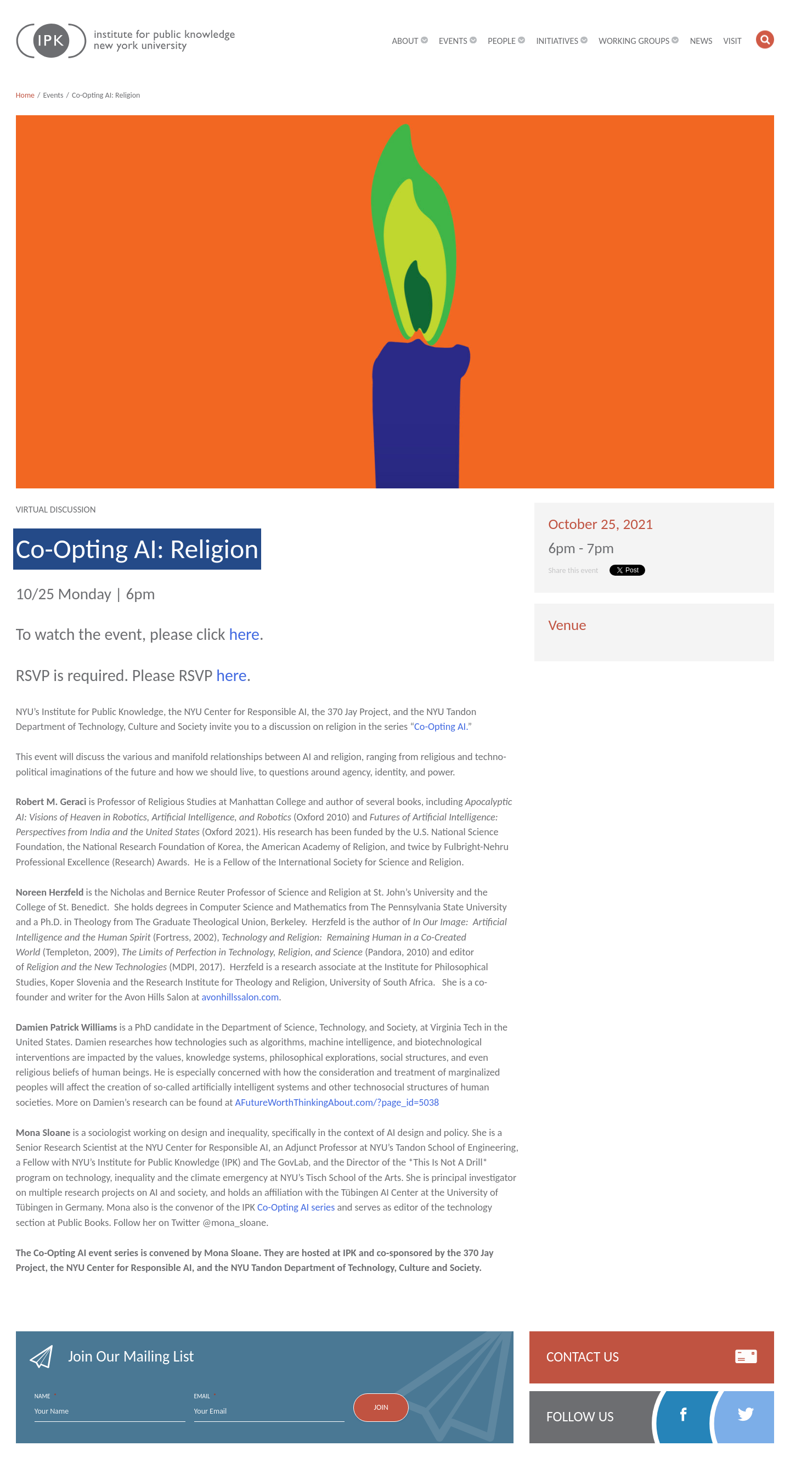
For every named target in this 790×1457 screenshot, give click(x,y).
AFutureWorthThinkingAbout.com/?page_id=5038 (337, 1102)
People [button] (507, 41)
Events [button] (458, 41)
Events (53, 95)
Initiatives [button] (562, 41)
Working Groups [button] (639, 41)
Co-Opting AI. (440, 727)
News (701, 41)
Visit (732, 41)
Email (205, 1396)
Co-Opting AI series (296, 1207)
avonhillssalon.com (240, 997)
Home (25, 95)
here (244, 634)
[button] (765, 39)
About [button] (410, 41)
